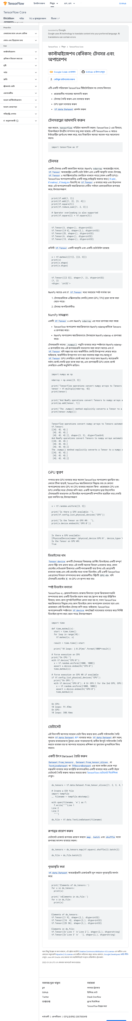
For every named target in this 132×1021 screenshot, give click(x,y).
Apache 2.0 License (64, 954)
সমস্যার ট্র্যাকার (93, 988)
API (67, 737)
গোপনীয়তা (56, 1017)
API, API (67, 3)
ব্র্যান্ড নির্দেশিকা (93, 1001)
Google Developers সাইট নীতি (116, 954)
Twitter (45, 997)
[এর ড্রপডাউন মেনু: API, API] (74, 3)
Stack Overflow (94, 997)
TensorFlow (53, 47)
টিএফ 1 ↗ (55, 18)
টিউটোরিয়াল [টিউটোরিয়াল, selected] (8, 18)
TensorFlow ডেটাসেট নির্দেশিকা (102, 772)
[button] (17, 33)
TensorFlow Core (14, 12)
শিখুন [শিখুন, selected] (52, 3)
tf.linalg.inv (64, 182)
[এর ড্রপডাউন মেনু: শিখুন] (58, 3)
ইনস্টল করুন (39, 3)
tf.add (112, 179)
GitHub (122, 3)
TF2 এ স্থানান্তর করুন (37, 18)
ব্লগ (43, 988)
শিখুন (64, 47)
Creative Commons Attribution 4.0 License (96, 951)
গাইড (21, 18)
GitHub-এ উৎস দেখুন (93, 71)
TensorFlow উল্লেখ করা (97, 1006)
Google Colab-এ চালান (62, 71)
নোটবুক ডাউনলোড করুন (62, 79)
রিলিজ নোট (92, 992)
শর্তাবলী (45, 1017)
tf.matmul (52, 182)
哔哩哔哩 (46, 1001)
